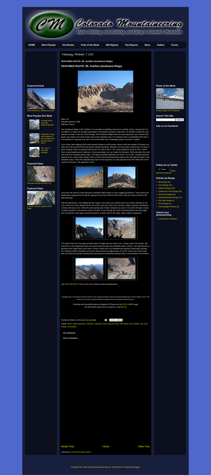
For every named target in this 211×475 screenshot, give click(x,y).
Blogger (137, 467)
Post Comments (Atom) (81, 452)
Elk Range (162, 182)
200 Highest (112, 45)
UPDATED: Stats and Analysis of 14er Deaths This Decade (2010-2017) (47, 138)
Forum (174, 45)
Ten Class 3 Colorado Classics (45, 150)
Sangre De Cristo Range (168, 191)
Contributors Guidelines (167, 219)
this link (124, 307)
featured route (113, 324)
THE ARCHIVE (71, 284)
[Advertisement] (105, 423)
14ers (70, 324)
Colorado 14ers (100, 324)
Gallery (161, 45)
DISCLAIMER (128, 304)
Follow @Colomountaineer (166, 172)
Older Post (144, 446)
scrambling (72, 327)
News (147, 45)
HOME (31, 45)
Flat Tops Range (164, 200)
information (124, 324)
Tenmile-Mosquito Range (168, 197)
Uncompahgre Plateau (167, 207)
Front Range (163, 185)
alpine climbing (79, 324)
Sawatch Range (164, 188)
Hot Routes (68, 45)
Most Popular (49, 45)
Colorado (89, 324)
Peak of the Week (90, 45)
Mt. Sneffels (134, 324)
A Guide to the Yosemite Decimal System (47, 123)
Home (106, 446)
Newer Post (67, 446)
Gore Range (163, 203)
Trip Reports (131, 45)
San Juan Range (165, 194)
